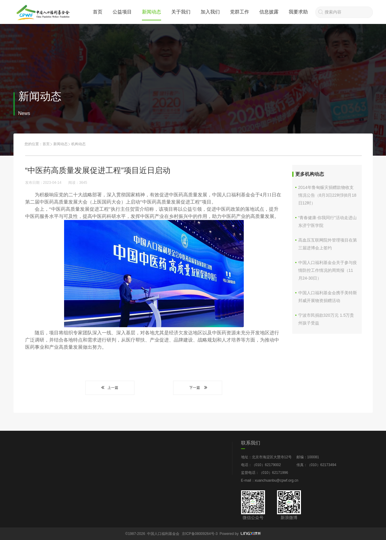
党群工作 (239, 11)
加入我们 (210, 11)
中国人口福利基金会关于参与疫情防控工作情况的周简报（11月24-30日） (327, 270)
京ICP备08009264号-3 (200, 534)
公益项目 (122, 11)
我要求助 (298, 11)
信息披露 (268, 11)
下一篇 (197, 388)
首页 (97, 11)
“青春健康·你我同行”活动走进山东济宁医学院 (327, 221)
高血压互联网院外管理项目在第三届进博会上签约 (327, 244)
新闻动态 (151, 11)
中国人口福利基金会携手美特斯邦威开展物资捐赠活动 (327, 296)
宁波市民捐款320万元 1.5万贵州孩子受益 (326, 319)
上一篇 (110, 388)
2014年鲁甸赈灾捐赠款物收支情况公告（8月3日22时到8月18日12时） (327, 195)
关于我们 (180, 11)
